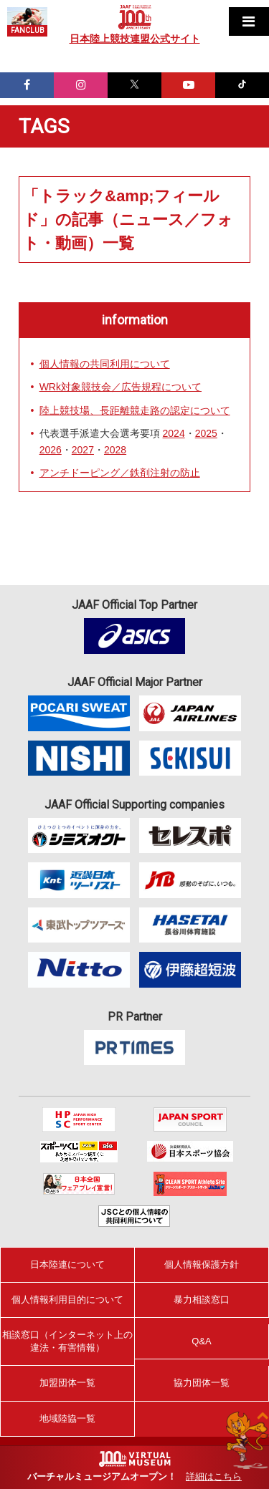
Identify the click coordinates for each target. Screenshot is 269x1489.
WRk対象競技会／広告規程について (120, 386)
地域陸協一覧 (67, 1418)
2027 (83, 450)
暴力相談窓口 (202, 1299)
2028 (115, 450)
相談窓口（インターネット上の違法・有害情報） (67, 1341)
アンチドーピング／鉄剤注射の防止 (119, 472)
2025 (206, 433)
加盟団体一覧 (67, 1382)
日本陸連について (67, 1264)
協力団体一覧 (202, 1382)
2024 (174, 433)
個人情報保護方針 (201, 1264)
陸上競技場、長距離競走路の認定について (134, 410)
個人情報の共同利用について (104, 364)
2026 (50, 450)
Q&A (201, 1341)
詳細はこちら (214, 1476)
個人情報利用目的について (67, 1299)
